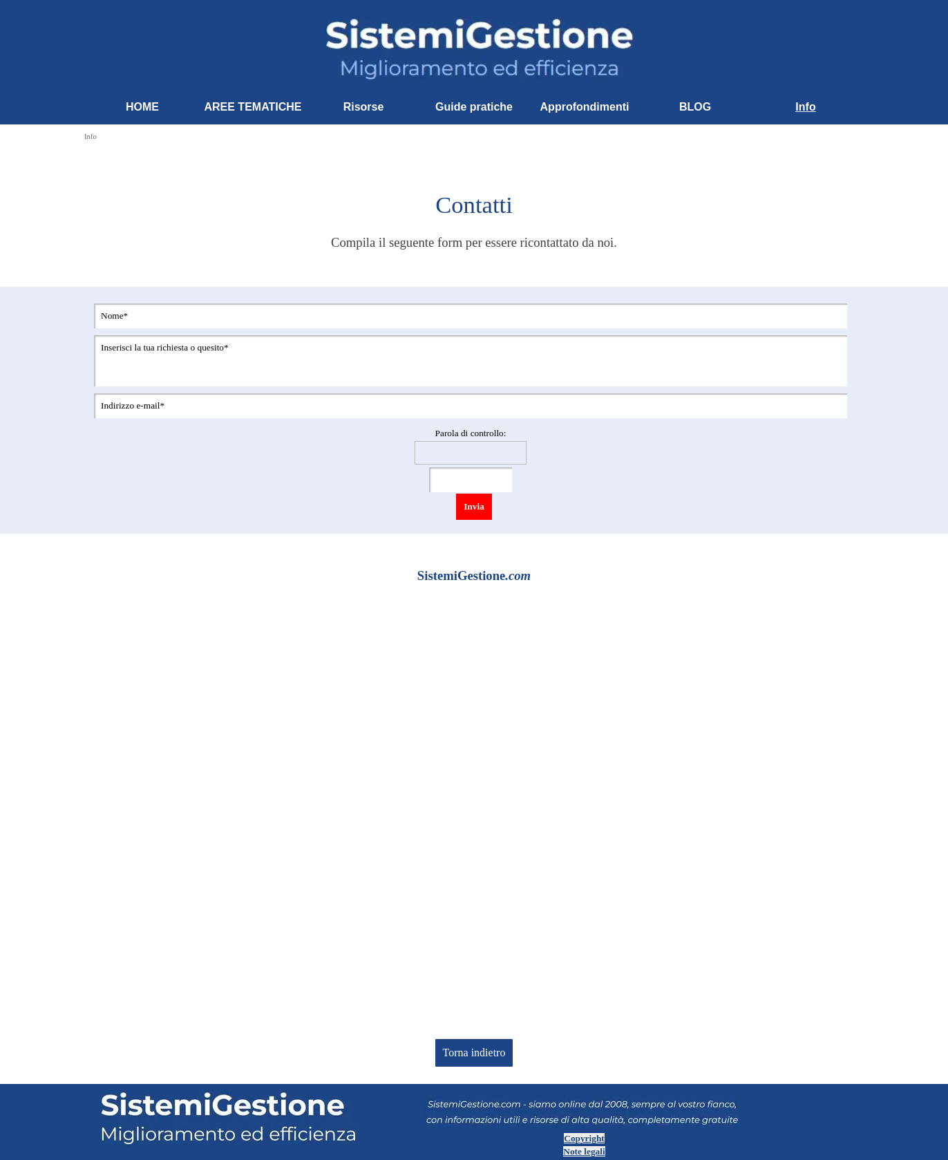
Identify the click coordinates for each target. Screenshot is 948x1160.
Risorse (363, 107)
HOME (142, 107)
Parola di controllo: (470, 433)
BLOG (695, 107)
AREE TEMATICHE (252, 107)
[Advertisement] (474, 821)
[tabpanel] (474, 219)
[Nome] (470, 315)
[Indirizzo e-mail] (470, 405)
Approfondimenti (584, 107)
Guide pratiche (474, 107)
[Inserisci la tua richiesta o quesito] (470, 360)
